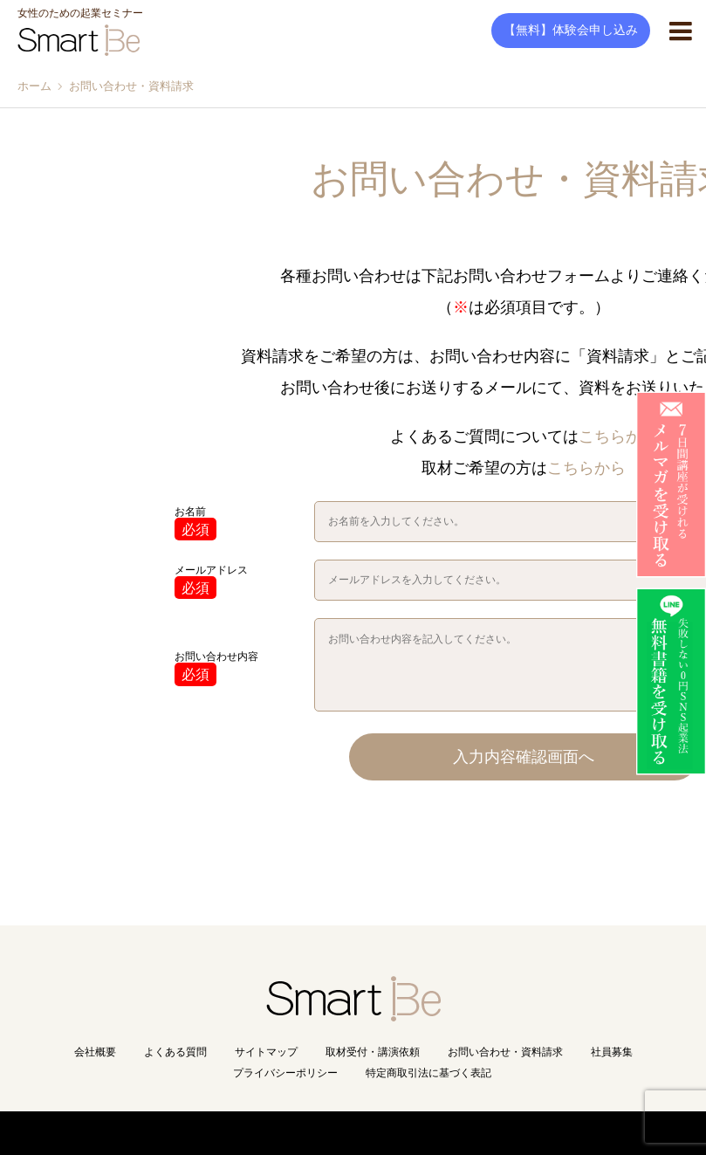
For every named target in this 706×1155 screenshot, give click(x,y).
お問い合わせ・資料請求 (505, 1052)
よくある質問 (175, 1052)
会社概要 (95, 1052)
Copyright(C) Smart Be (315, 1133)
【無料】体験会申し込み (571, 30)
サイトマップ (266, 1052)
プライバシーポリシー (285, 1073)
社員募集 (612, 1052)
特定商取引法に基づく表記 (428, 1073)
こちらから (618, 436)
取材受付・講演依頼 (373, 1052)
